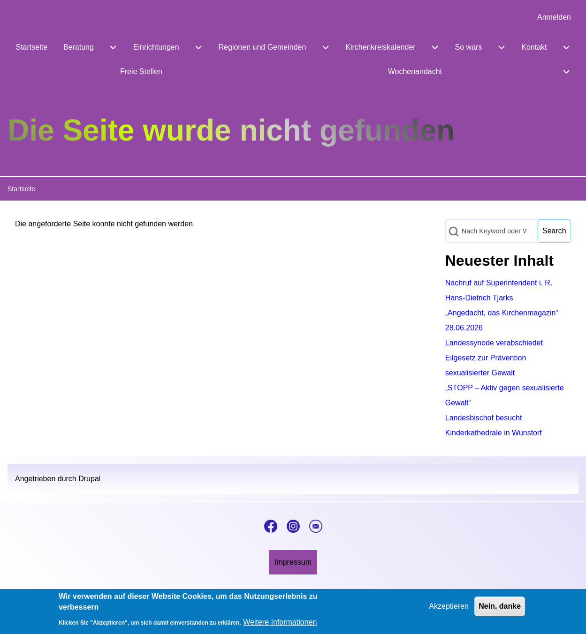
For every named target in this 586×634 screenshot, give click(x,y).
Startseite (21, 189)
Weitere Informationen (280, 625)
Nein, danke (500, 609)
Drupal (89, 479)
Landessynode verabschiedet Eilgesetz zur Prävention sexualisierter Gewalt (494, 358)
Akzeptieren (449, 609)
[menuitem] (554, 17)
